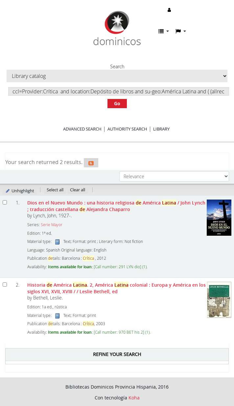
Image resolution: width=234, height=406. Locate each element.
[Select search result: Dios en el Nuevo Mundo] (5, 202)
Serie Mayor (51, 224)
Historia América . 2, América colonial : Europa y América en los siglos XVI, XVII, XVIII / (116, 288)
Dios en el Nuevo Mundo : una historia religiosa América (116, 206)
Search (117, 67)
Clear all (77, 190)
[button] (163, 31)
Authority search (127, 129)
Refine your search (117, 354)
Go (117, 103)
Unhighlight (19, 191)
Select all (55, 190)
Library (161, 129)
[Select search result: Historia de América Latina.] (5, 284)
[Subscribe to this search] (91, 162)
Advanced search (82, 129)
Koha (134, 397)
